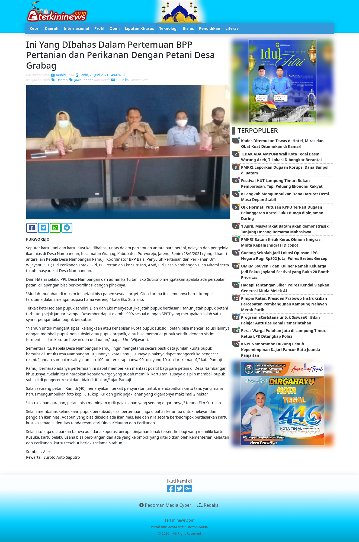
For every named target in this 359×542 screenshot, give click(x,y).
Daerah (60, 80)
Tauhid (58, 75)
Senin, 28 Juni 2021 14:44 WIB (100, 75)
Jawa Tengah (81, 80)
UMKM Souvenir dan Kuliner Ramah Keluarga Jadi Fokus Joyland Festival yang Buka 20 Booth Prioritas (285, 271)
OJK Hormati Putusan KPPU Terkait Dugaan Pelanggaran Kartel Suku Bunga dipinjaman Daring (282, 213)
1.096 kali (120, 80)
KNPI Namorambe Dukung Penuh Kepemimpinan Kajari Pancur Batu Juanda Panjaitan (280, 349)
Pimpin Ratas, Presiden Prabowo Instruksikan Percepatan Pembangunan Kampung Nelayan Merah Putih (284, 304)
